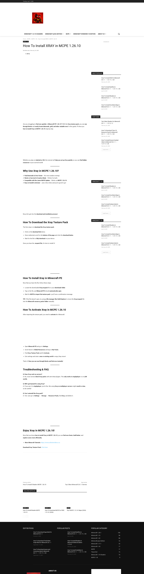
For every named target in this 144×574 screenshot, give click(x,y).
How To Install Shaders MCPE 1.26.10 (34, 456)
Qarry (28, 53)
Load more (106, 149)
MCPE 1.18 (34, 39)
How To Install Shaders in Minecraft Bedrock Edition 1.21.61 (75, 514)
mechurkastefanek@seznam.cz (65, 555)
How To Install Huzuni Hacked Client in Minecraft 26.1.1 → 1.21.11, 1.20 (109, 141)
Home (24, 39)
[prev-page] (24, 488)
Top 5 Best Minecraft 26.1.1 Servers (76, 456)
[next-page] (27, 488)
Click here (45, 419)
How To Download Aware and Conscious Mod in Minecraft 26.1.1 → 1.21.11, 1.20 (41, 523)
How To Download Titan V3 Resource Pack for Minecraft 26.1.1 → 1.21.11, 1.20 (109, 132)
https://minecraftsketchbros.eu (50, 414)
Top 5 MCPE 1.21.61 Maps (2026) (75, 482)
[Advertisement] (86, 18)
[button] (119, 34)
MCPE (28, 39)
